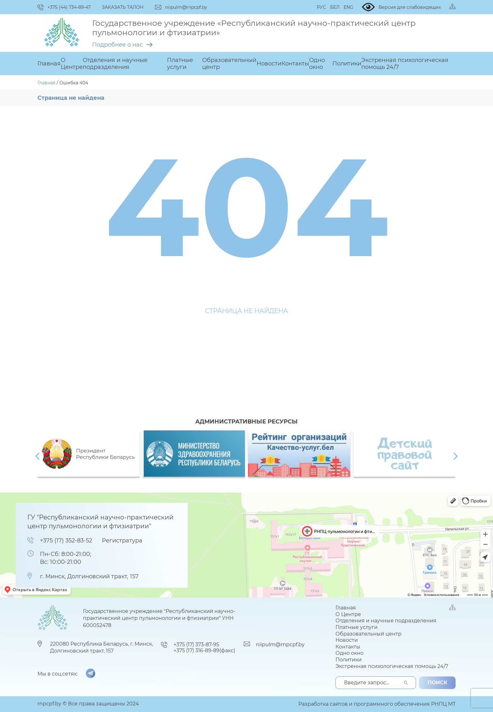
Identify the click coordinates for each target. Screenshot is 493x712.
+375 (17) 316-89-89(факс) (204, 650)
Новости (269, 63)
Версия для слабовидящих (401, 7)
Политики (346, 63)
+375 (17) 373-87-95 (196, 645)
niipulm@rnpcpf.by (280, 645)
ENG (348, 7)
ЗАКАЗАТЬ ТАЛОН (123, 7)
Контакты (295, 63)
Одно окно (317, 63)
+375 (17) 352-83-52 (66, 540)
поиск (437, 683)
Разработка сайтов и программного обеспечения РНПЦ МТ (377, 704)
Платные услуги (180, 63)
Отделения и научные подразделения (115, 63)
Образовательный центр (229, 63)
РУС (321, 7)
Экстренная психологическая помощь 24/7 (404, 63)
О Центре (72, 63)
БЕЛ (335, 7)
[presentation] (37, 456)
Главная (49, 63)
